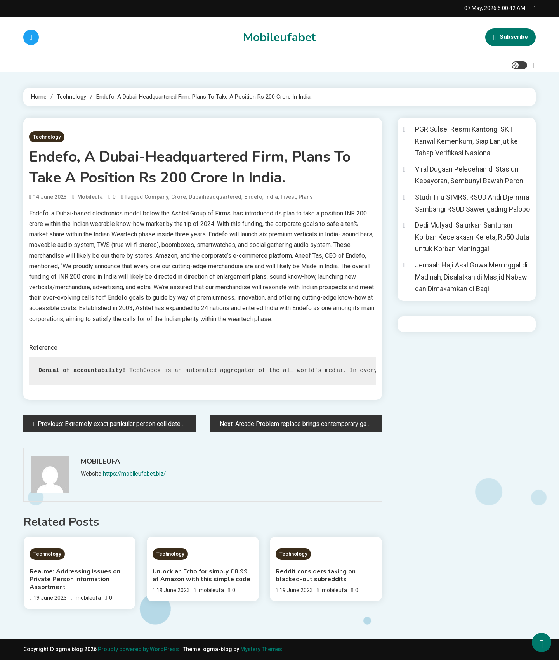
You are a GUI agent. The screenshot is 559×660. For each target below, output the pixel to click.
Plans (306, 197)
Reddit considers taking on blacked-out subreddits (316, 575)
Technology (47, 137)
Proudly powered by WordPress (139, 649)
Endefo (253, 197)
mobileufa (90, 197)
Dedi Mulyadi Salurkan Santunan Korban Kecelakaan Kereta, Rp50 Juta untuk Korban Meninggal (472, 237)
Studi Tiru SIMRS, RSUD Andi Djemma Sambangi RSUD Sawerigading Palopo (472, 203)
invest (288, 197)
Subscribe (510, 37)
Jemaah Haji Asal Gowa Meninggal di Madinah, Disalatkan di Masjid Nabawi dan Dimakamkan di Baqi (472, 277)
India (271, 197)
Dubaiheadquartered (215, 197)
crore (178, 197)
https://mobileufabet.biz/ (134, 473)
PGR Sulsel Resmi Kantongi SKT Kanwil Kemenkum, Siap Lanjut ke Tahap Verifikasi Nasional (466, 141)
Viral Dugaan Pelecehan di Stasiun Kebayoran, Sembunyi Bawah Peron (469, 175)
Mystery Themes (261, 649)
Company (156, 197)
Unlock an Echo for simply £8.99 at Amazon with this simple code (201, 575)
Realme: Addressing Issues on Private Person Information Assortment (75, 579)
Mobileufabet (279, 37)
